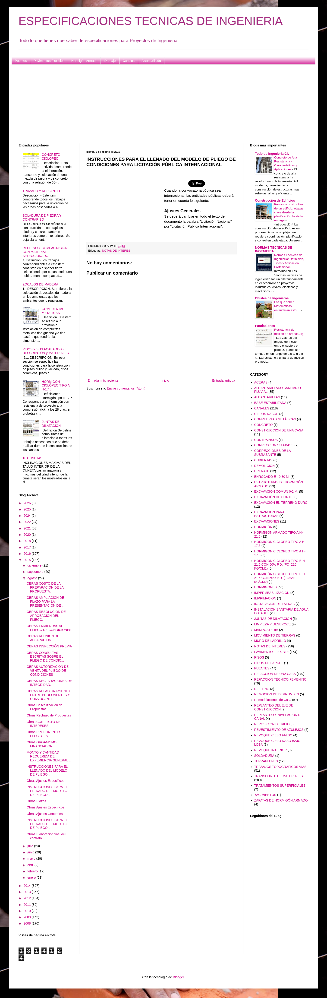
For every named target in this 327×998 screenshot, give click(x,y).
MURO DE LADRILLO (270, 641)
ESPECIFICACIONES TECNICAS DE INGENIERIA (151, 21)
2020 (28, 534)
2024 (28, 515)
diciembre (34, 565)
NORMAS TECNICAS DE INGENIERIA (273, 249)
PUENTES (262, 668)
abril (30, 865)
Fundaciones (265, 326)
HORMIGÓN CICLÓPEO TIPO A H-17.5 (55, 385)
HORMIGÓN (263, 527)
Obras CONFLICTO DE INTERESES (43, 724)
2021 (28, 528)
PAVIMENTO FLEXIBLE (271, 652)
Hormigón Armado (84, 61)
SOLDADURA (264, 755)
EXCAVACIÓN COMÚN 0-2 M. (276, 491)
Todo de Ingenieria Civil (273, 153)
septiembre (35, 571)
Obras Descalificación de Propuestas (45, 707)
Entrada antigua (223, 380)
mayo (31, 858)
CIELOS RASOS (266, 414)
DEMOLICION (264, 466)
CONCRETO (263, 425)
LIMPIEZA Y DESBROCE (272, 624)
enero (32, 877)
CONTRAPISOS (266, 440)
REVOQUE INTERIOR (270, 750)
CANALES (261, 408)
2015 (28, 560)
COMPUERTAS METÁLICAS (275, 419)
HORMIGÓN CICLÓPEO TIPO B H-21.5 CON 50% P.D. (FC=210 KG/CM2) (280, 564)
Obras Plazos (36, 801)
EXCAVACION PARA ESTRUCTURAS (269, 514)
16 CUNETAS (32, 458)
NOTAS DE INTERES (116, 250)
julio (30, 846)
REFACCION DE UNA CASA (275, 674)
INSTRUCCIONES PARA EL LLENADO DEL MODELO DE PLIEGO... (47, 770)
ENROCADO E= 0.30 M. (272, 476)
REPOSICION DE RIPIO (272, 724)
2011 (28, 904)
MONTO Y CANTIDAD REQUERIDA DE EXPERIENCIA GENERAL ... (49, 756)
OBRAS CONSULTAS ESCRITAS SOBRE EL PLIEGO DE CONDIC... (45, 656)
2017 (28, 547)
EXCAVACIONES (266, 521)
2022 (28, 522)
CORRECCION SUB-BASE (274, 445)
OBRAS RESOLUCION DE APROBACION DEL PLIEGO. (46, 615)
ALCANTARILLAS (267, 397)
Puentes (21, 61)
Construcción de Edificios (275, 200)
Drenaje (110, 61)
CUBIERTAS (263, 460)
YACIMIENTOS (265, 795)
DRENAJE (261, 471)
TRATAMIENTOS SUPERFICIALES (280, 785)
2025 (28, 509)
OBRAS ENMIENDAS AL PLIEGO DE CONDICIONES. (49, 628)
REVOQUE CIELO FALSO (273, 735)
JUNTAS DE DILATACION (51, 424)
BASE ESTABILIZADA (270, 403)
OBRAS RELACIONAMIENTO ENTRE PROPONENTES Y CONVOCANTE (48, 695)
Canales (129, 61)
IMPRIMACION (265, 598)
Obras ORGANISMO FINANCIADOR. (42, 744)
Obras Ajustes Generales (45, 814)
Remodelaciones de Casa (272, 700)
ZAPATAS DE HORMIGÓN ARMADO (281, 800)
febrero (32, 871)
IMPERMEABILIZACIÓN (271, 593)
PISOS (259, 657)
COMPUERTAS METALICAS (53, 311)
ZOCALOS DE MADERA (40, 284)
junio (31, 852)
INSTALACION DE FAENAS (274, 604)
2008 (28, 923)
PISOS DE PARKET (268, 663)
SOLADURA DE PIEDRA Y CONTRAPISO (42, 217)
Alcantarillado (151, 61)
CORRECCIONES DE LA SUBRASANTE (272, 452)
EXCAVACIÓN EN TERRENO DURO (281, 502)
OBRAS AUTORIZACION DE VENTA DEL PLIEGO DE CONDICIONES (48, 670)
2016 (28, 553)
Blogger (178, 977)
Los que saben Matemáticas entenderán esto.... (287, 306)
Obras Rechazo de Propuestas (49, 715)
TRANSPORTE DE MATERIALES (278, 776)
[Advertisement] (157, 104)
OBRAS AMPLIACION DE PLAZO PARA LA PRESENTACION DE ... (45, 601)
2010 (28, 911)
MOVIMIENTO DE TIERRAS (275, 635)
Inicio (165, 380)
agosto (32, 578)
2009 (28, 917)
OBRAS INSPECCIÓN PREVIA (49, 646)
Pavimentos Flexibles (49, 61)
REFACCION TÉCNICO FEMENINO (280, 679)
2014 (28, 885)
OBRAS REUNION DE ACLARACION (43, 638)
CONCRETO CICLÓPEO (51, 156)
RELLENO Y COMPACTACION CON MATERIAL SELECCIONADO (45, 252)
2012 (28, 898)
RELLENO (261, 689)
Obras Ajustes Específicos (45, 781)
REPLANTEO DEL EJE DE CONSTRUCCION (273, 707)
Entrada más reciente (103, 380)
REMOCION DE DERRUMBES (276, 694)
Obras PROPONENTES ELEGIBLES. (44, 734)
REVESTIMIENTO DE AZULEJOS (279, 730)
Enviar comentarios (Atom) (126, 388)
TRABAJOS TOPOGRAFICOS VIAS (280, 767)
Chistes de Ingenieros (272, 298)
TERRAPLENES (266, 761)
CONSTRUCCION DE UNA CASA (278, 430)
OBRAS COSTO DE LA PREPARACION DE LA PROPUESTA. (45, 587)
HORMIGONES (265, 587)
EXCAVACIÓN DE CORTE (273, 497)
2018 (28, 541)
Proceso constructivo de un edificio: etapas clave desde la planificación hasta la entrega (288, 212)
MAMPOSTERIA (266, 630)
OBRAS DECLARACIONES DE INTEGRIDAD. (49, 683)
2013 (28, 892)
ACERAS (261, 382)
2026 (28, 503)
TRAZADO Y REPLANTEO (42, 191)
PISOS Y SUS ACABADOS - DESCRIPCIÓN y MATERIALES (46, 351)
